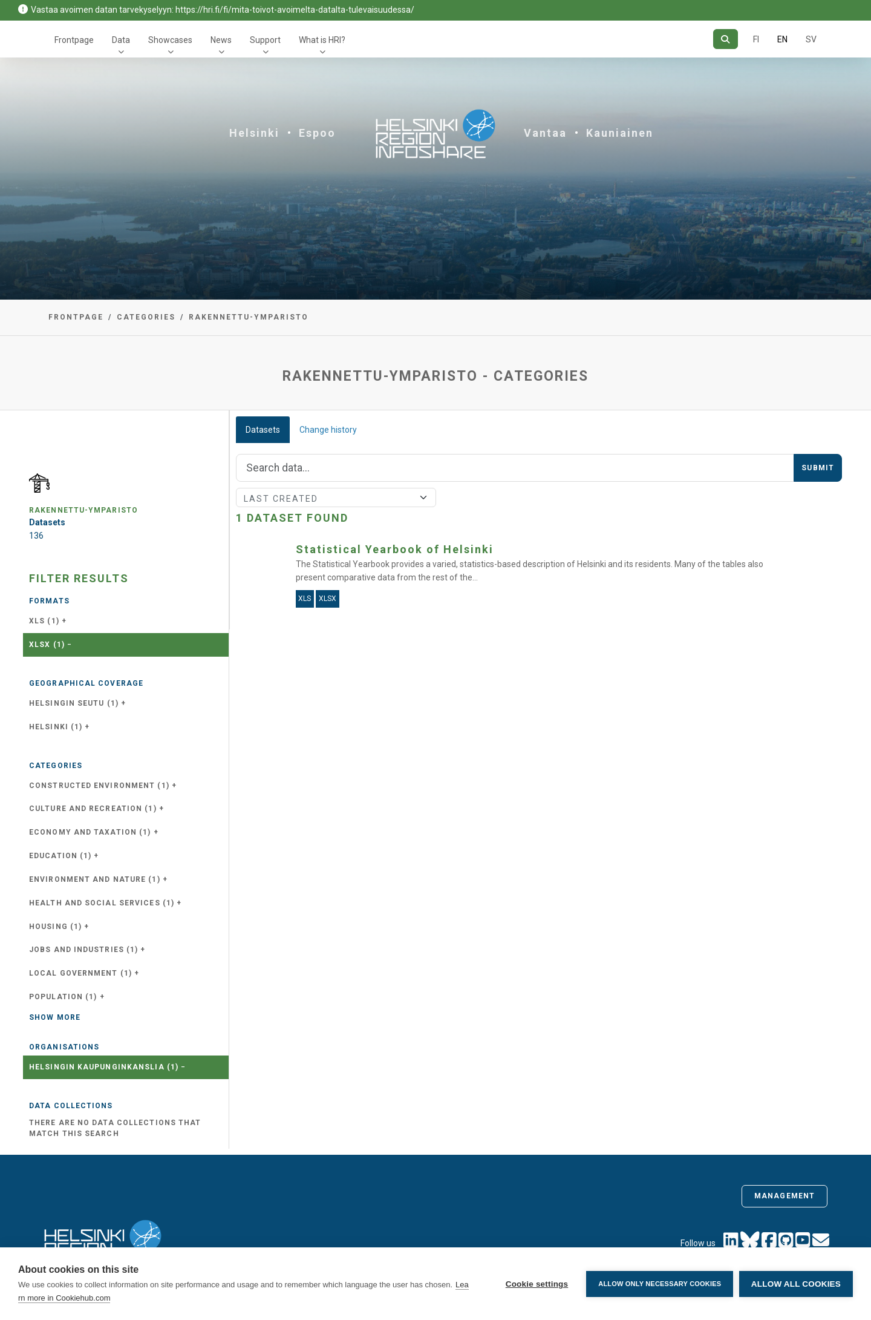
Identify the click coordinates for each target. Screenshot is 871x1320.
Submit (817, 468)
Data (121, 40)
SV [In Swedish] (811, 39)
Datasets (263, 430)
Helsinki (254, 132)
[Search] (725, 39)
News (221, 40)
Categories (146, 317)
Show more (54, 1017)
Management (784, 1196)
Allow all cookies (796, 1284)
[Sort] (336, 497)
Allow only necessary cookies (659, 1283)
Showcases (170, 40)
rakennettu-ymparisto (248, 317)
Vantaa (545, 132)
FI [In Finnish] (756, 39)
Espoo (317, 132)
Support (265, 40)
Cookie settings (536, 1284)
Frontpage (74, 40)
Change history (328, 430)
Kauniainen (619, 132)
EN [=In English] (782, 39)
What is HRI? (322, 40)
